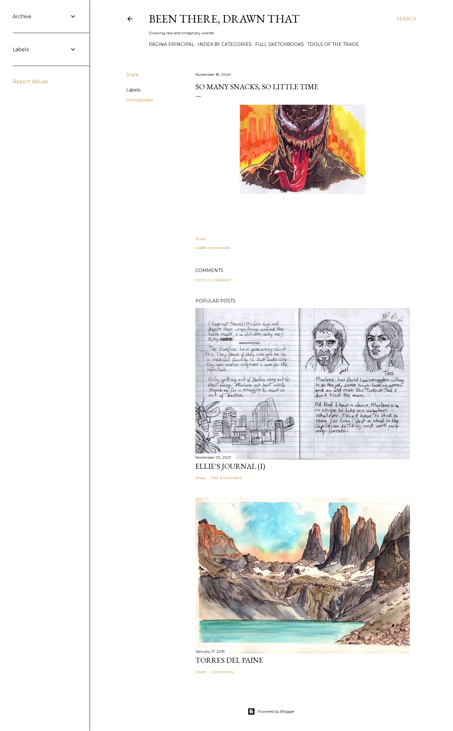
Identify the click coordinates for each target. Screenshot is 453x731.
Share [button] (132, 75)
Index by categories (225, 44)
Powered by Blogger (271, 711)
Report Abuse (30, 82)
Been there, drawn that (224, 18)
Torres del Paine (229, 660)
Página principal (171, 44)
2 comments (221, 671)
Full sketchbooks (279, 44)
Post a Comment (213, 280)
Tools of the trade (333, 44)
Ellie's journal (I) (230, 466)
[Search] (406, 18)
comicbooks (139, 100)
